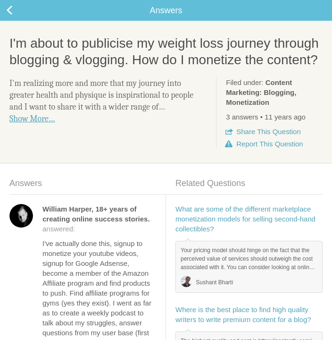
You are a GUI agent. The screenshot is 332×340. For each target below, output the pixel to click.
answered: (96, 219)
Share (268, 132)
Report (269, 144)
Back (19, 10)
